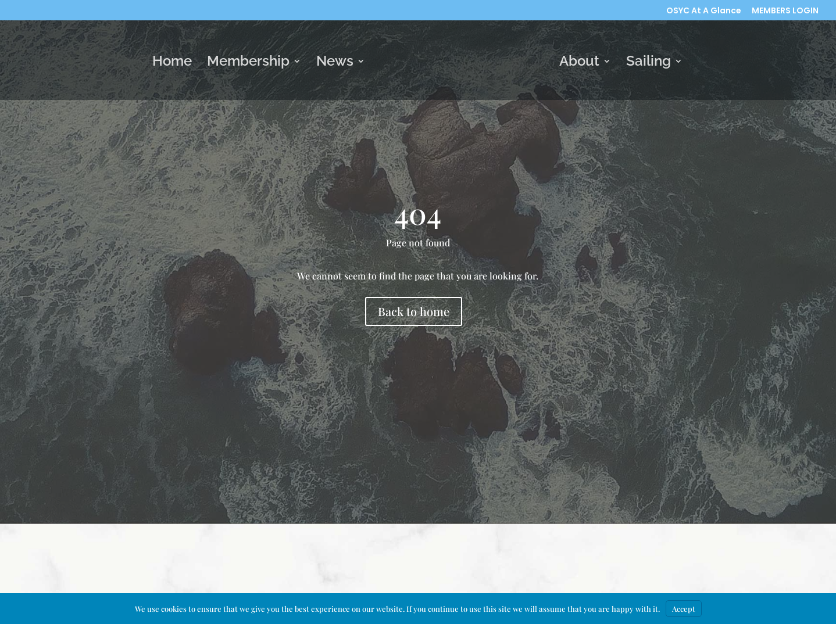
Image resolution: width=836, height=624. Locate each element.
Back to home (413, 311)
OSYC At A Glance (703, 11)
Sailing (648, 63)
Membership (248, 63)
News (334, 63)
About (579, 63)
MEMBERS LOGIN (785, 11)
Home (172, 63)
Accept (683, 609)
